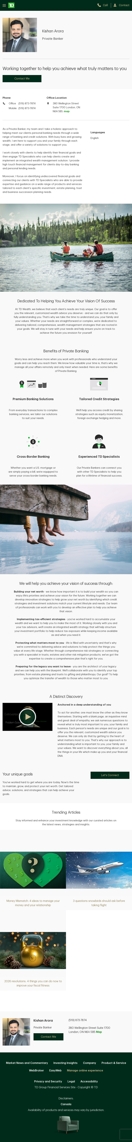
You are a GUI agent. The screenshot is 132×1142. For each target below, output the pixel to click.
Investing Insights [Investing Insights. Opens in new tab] (65, 1063)
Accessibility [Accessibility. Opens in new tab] (89, 1081)
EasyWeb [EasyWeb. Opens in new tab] (55, 1070)
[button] (27, 717)
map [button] (66, 111)
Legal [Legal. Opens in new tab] (71, 1081)
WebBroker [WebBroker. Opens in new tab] (36, 1070)
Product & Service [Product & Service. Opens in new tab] (114, 1063)
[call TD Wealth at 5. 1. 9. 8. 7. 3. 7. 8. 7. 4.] (104, 5)
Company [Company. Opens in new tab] (89, 1063)
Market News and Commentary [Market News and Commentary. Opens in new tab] (27, 1063)
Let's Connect (110, 775)
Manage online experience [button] (85, 1070)
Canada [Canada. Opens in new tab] (66, 1104)
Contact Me (22, 78)
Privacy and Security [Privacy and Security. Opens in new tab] (48, 1081)
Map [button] (99, 1032)
